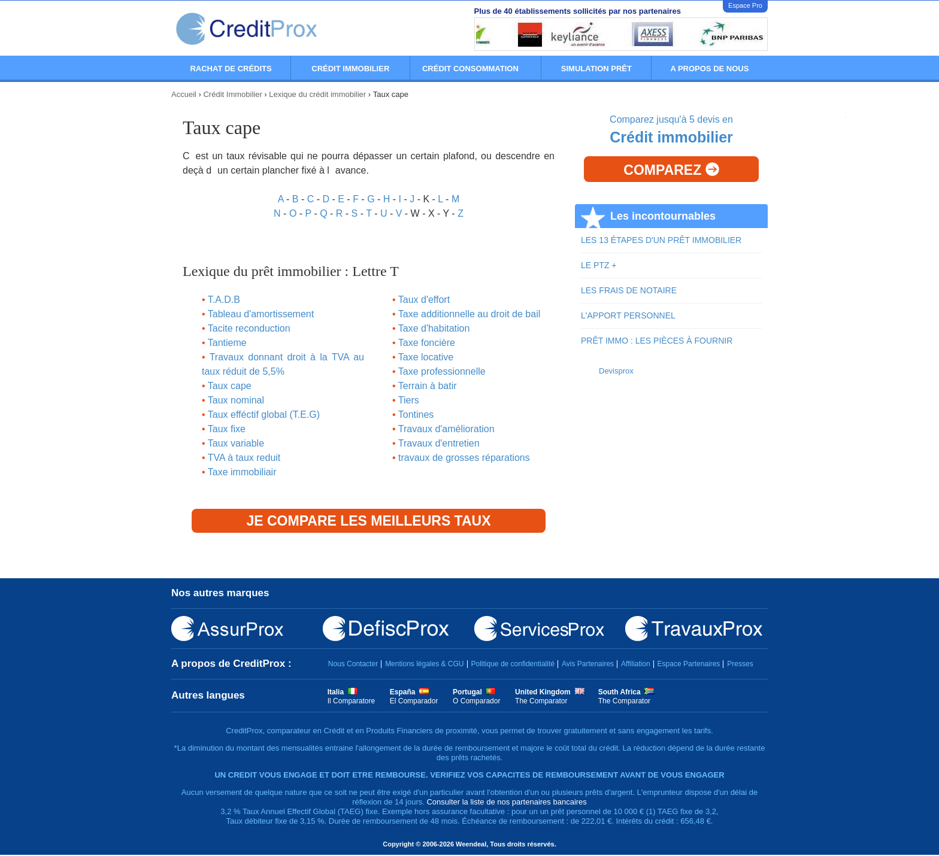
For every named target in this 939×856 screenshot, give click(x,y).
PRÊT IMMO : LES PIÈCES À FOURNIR (656, 340)
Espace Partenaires (689, 664)
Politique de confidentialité (513, 664)
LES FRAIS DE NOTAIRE (629, 290)
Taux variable (236, 443)
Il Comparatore (351, 701)
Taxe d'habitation (434, 328)
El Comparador (414, 701)
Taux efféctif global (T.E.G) (264, 414)
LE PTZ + (599, 265)
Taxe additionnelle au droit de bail (469, 314)
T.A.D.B (224, 300)
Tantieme (227, 343)
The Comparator (541, 701)
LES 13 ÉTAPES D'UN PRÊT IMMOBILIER (661, 240)
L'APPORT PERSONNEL (628, 315)
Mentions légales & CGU (424, 664)
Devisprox (616, 370)
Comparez (671, 170)
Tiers (408, 400)
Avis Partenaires (588, 664)
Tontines (416, 414)
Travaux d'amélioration (446, 429)
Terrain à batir (427, 386)
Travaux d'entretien (439, 443)
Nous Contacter (353, 664)
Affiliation (635, 664)
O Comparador (476, 701)
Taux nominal (236, 400)
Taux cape (230, 386)
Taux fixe (227, 429)
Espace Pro (745, 5)
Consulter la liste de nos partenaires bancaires (506, 801)
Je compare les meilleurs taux (368, 521)
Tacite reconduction (249, 328)
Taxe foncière (426, 343)
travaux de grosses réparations (464, 458)
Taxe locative (426, 357)
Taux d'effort (424, 300)
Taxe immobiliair (242, 472)
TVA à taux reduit (244, 458)
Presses (740, 664)
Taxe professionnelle (442, 371)
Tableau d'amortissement (261, 314)
